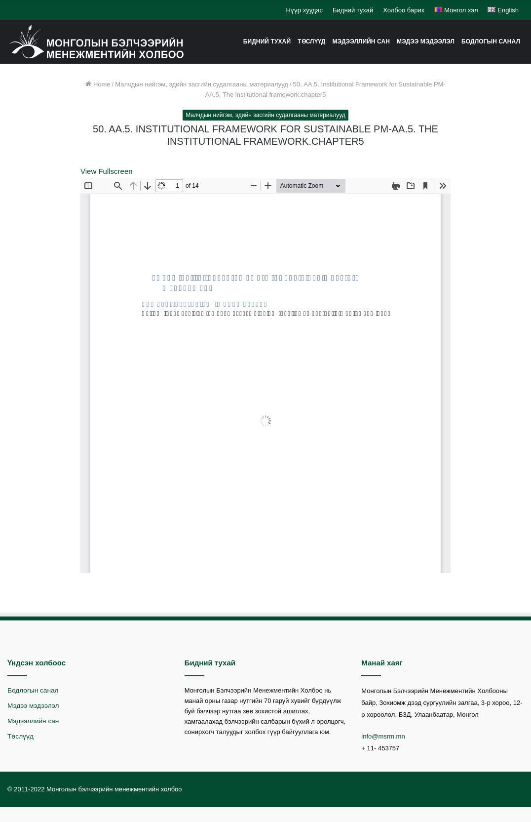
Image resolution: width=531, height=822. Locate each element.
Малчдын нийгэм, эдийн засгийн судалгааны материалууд (201, 84)
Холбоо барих (403, 10)
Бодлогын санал (490, 41)
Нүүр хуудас (304, 10)
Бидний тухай (353, 10)
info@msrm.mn (383, 736)
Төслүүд (311, 41)
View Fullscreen (106, 171)
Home (97, 84)
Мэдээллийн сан (361, 41)
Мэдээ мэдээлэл (426, 41)
